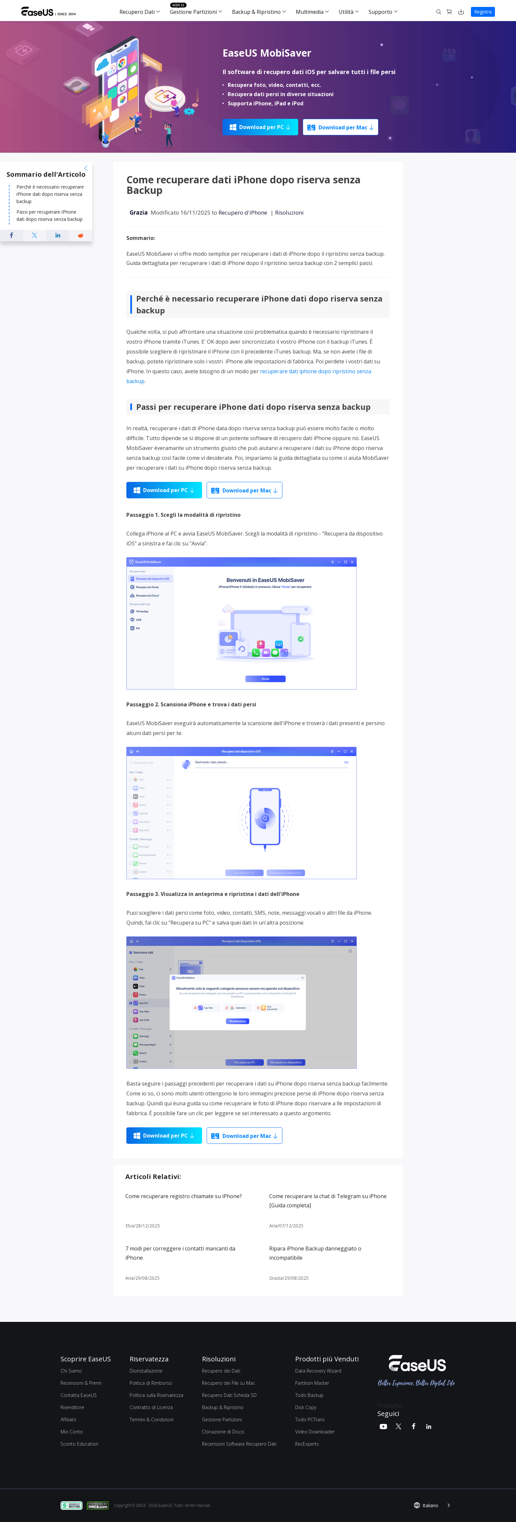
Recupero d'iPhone (243, 212)
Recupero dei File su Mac (228, 1383)
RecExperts (307, 1444)
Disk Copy (305, 1407)
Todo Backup (309, 1395)
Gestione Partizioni (193, 11)
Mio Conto (72, 1432)
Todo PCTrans (310, 1419)
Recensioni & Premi (81, 1383)
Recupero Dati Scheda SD (229, 1395)
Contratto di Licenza (151, 1407)
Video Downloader (315, 1432)
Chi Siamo (71, 1371)
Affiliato (68, 1419)
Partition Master (312, 1383)
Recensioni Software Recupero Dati (239, 1444)
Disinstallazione (146, 1371)
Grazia (139, 212)
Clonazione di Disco (223, 1432)
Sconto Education (79, 1444)
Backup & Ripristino (256, 11)
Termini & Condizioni (151, 1419)
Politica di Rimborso (151, 1383)
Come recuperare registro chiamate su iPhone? (183, 1196)
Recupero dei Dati (221, 1371)
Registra (483, 12)
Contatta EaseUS (79, 1395)
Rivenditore (72, 1407)
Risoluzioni (289, 212)
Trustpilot (389, 1405)
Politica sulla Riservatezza (156, 1395)
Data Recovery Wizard (318, 1371)
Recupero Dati (137, 11)
